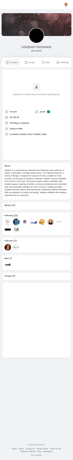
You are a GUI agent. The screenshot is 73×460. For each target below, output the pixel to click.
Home (14, 449)
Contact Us (30, 449)
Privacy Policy (42, 449)
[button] (66, 4)
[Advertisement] (36, 301)
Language (36, 455)
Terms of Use (55, 449)
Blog (39, 451)
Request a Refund (28, 451)
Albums (8, 205)
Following (8, 215)
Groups (8, 276)
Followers (9, 241)
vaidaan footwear (36, 47)
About (21, 449)
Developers (48, 451)
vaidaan (25, 123)
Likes (6, 258)
